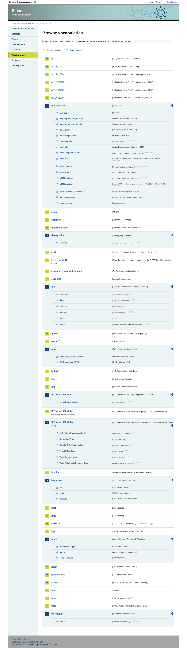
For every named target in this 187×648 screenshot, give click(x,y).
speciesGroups (66, 558)
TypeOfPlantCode (67, 451)
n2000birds (65, 159)
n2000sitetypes (66, 178)
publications (58, 574)
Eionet (23, 23)
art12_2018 (57, 74)
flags (62, 300)
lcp (53, 531)
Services (15, 60)
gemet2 (55, 341)
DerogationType (67, 439)
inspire (55, 472)
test (53, 590)
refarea (63, 312)
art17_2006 (57, 82)
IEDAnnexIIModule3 (62, 411)
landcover (57, 480)
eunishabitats (66, 141)
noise (54, 566)
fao (53, 286)
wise (54, 606)
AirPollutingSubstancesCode (73, 433)
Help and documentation (23, 29)
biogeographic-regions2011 (72, 124)
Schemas (15, 49)
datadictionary (59, 227)
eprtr (54, 252)
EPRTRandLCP (59, 260)
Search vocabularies (54, 50)
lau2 (53, 516)
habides (55, 371)
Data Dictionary (33, 23)
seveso (55, 582)
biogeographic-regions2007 (72, 118)
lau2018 (55, 523)
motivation (64, 147)
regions (63, 552)
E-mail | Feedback (20, 639)
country (63, 621)
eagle (62, 493)
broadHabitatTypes (68, 546)
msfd (54, 539)
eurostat (56, 279)
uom (53, 598)
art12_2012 (57, 66)
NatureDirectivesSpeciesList (72, 192)
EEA (23, 2)
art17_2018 (57, 97)
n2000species (66, 184)
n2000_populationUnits (70, 153)
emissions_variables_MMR (72, 356)
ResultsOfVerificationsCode (72, 445)
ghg (53, 349)
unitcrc (63, 324)
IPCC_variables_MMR (69, 362)
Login (152, 2)
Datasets (15, 34)
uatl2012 (63, 499)
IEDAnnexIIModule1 (62, 394)
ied (53, 386)
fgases (55, 333)
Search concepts (76, 50)
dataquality (65, 130)
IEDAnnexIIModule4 (62, 422)
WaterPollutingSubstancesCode (74, 463)
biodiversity (58, 105)
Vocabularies (18, 55)
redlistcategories (67, 197)
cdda (54, 212)
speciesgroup (66, 203)
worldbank (57, 613)
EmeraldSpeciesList (69, 135)
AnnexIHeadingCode (69, 402)
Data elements (18, 44)
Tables (14, 39)
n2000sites (64, 172)
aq (52, 58)
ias (53, 379)
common (56, 220)
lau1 (53, 508)
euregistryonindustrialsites (66, 271)
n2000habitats (66, 166)
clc (61, 488)
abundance (65, 113)
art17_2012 (57, 90)
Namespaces (17, 65)
